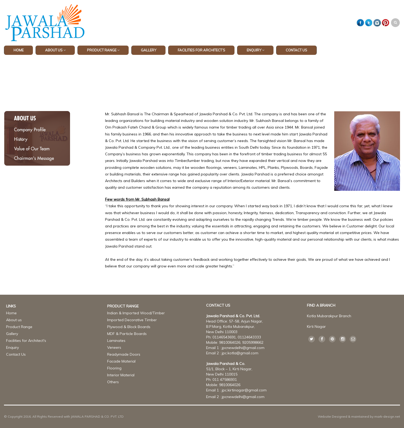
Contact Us (16, 354)
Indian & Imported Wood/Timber (136, 313)
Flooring (114, 368)
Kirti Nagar (316, 326)
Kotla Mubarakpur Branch (329, 316)
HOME (19, 50)
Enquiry (254, 50)
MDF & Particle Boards (127, 333)
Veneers (114, 347)
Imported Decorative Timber (132, 319)
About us (14, 319)
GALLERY (148, 50)
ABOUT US (54, 50)
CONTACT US (296, 50)
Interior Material (120, 375)
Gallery (12, 333)
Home (181, 75)
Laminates (116, 340)
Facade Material (121, 361)
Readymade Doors (123, 354)
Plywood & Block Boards (128, 326)
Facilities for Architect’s (201, 50)
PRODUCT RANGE (101, 50)
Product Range (19, 326)
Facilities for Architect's (26, 340)
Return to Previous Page (377, 80)
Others (113, 382)
